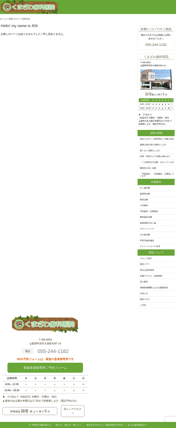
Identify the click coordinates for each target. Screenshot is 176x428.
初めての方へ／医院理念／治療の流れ (157, 139)
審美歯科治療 (146, 217)
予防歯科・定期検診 (149, 211)
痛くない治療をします (150, 151)
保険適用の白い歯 (148, 223)
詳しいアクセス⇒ (72, 411)
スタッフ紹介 (146, 258)
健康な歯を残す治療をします (153, 145)
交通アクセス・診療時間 (151, 276)
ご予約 (143, 305)
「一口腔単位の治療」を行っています (157, 162)
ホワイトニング (147, 229)
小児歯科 (144, 205)
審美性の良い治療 (148, 168)
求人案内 (144, 282)
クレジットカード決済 (150, 246)
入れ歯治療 (145, 235)
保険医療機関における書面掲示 (154, 288)
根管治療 (144, 200)
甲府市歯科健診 (147, 240)
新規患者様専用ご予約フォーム (45, 367)
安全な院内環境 (147, 270)
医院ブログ (145, 299)
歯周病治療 (145, 194)
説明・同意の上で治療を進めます (155, 156)
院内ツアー (145, 264)
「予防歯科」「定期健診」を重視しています (157, 175)
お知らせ (144, 293)
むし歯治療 (145, 188)
